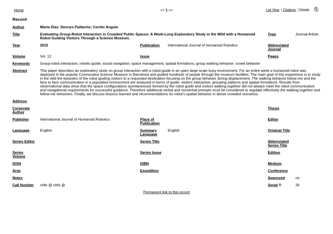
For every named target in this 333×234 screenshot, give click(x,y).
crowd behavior (247, 63)
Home (19, 10)
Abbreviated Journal (278, 47)
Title (16, 34)
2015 (44, 45)
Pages (273, 56)
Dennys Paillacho (75, 27)
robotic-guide (89, 63)
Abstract (19, 70)
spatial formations (180, 63)
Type (272, 34)
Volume (18, 56)
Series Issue (150, 152)
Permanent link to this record (166, 192)
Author (18, 27)
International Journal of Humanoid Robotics (203, 45)
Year (16, 45)
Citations (289, 10)
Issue (145, 56)
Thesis (273, 108)
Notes (17, 178)
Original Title (279, 130)
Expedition (149, 171)
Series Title (150, 141)
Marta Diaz (49, 27)
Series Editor (23, 141)
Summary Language (148, 132)
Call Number (23, 185)
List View (272, 10)
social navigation (115, 63)
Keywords (21, 63)
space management (147, 63)
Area (16, 171)
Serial (273, 185)
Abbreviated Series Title (278, 143)
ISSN (16, 163)
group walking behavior (214, 63)
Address (19, 101)
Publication (150, 45)
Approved (276, 178)
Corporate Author (21, 110)
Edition (274, 152)
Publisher (20, 119)
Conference (278, 171)
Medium (275, 163)
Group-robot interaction (58, 63)
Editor (273, 119)
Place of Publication (150, 121)
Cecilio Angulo (105, 27)
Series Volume (18, 154)
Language (21, 130)
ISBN (144, 163)
